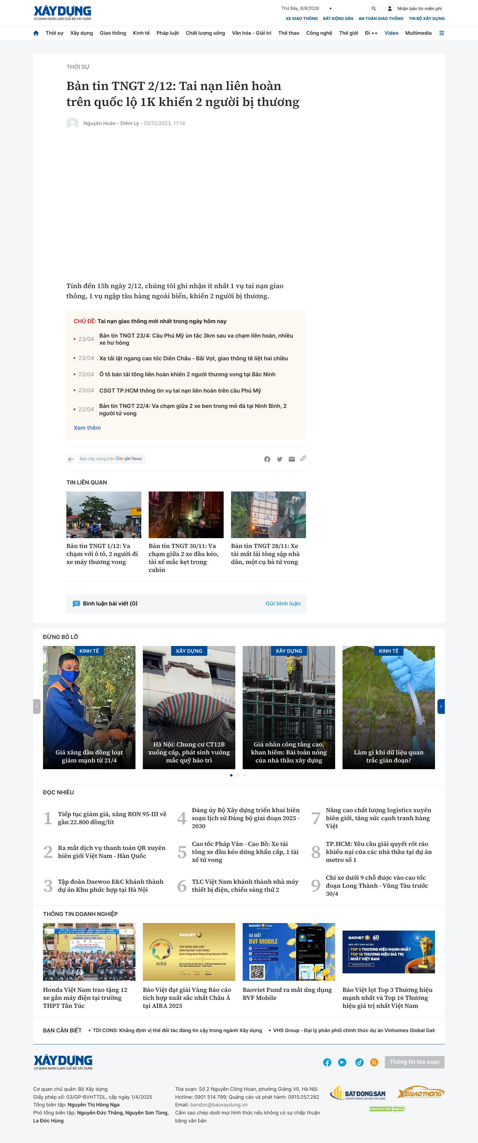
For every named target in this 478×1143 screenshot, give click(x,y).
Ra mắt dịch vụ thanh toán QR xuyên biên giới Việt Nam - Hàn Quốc (112, 852)
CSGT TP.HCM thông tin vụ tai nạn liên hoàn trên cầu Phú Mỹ (180, 391)
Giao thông (113, 33)
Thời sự (54, 33)
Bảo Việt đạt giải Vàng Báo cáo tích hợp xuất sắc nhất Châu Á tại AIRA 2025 (187, 998)
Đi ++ (371, 33)
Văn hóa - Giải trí (251, 33)
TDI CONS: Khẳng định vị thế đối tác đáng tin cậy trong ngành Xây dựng (177, 1030)
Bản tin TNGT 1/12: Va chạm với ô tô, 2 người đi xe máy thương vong (102, 554)
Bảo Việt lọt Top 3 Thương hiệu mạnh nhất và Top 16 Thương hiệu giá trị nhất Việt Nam (388, 998)
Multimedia (419, 33)
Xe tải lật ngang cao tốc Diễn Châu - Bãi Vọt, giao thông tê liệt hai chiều (194, 358)
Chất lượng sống (205, 33)
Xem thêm (87, 428)
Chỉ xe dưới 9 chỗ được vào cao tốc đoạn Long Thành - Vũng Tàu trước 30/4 (377, 886)
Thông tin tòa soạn (415, 1062)
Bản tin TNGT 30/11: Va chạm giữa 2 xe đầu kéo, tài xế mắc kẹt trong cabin (184, 558)
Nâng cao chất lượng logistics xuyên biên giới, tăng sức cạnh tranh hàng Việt (378, 818)
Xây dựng (81, 33)
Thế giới (348, 33)
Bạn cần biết (62, 1031)
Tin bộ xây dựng (427, 18)
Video (391, 33)
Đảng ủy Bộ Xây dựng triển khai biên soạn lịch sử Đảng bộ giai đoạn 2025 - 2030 (246, 818)
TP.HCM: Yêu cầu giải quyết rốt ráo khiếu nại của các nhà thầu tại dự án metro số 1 (379, 852)
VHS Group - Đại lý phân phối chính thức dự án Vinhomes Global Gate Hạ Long (365, 1030)
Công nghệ (319, 33)
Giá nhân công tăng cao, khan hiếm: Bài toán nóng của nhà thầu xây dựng (289, 752)
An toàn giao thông (380, 18)
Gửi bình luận (283, 604)
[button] (231, 775)
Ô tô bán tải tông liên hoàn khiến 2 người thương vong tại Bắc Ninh (188, 374)
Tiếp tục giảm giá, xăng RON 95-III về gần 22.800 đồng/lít (112, 818)
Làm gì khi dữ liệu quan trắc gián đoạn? (389, 756)
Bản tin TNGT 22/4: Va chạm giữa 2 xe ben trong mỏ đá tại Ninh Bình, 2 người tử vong (193, 410)
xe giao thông (302, 18)
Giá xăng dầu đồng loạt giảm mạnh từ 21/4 (89, 756)
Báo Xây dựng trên (111, 459)
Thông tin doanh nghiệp (80, 914)
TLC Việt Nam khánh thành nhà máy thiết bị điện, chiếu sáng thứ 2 (245, 886)
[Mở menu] (442, 33)
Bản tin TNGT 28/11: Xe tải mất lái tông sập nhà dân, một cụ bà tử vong (265, 554)
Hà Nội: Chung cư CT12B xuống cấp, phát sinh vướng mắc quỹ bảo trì (189, 752)
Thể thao (289, 33)
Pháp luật (168, 33)
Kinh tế (141, 33)
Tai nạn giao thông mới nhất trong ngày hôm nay (162, 321)
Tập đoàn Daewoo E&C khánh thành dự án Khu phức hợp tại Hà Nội (111, 886)
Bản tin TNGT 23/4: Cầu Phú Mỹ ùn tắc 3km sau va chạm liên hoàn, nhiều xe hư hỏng (196, 339)
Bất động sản (338, 18)
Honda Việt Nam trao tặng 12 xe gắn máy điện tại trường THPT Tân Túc (85, 998)
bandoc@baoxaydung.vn (219, 1105)
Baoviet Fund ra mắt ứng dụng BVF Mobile (287, 994)
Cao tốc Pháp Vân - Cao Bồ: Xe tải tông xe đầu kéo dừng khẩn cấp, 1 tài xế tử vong (245, 852)
